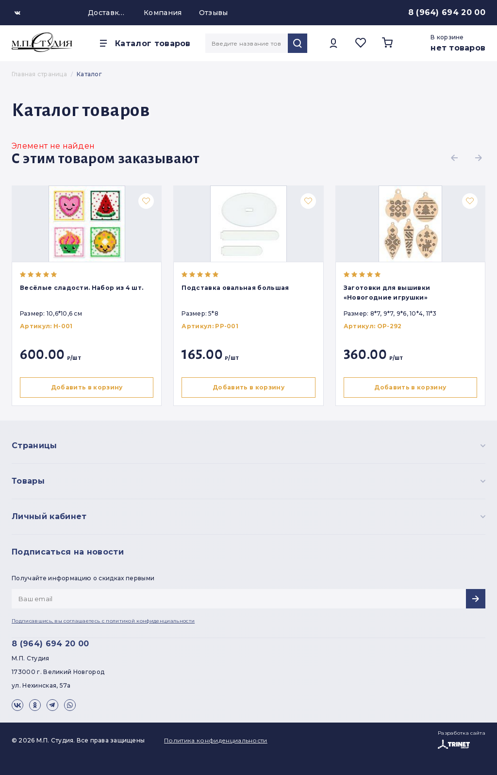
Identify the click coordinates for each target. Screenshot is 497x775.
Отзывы (213, 12)
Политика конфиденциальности (215, 740)
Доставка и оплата (107, 12)
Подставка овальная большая (236, 287)
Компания (163, 12)
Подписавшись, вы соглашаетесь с (103, 621)
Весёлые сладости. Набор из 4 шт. (81, 287)
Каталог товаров (153, 43)
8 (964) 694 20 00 (446, 12)
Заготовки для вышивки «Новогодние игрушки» (389, 292)
